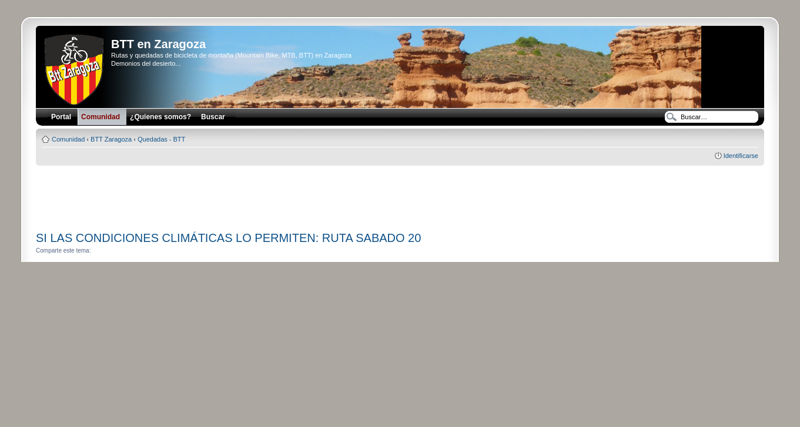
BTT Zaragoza (111, 139)
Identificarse (741, 155)
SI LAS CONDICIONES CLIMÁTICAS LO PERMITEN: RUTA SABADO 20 (228, 237)
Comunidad (68, 139)
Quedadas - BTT (161, 139)
